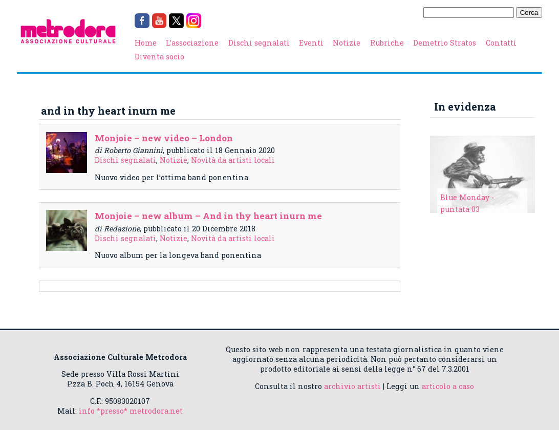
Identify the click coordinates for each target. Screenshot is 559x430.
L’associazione (192, 43)
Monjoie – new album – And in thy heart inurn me (208, 216)
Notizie (346, 43)
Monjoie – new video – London (164, 138)
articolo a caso (448, 386)
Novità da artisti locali (233, 160)
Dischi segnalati (259, 43)
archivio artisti (352, 386)
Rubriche (387, 43)
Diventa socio (159, 56)
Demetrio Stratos (444, 43)
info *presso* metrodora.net (131, 411)
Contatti (501, 43)
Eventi (311, 43)
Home (146, 43)
